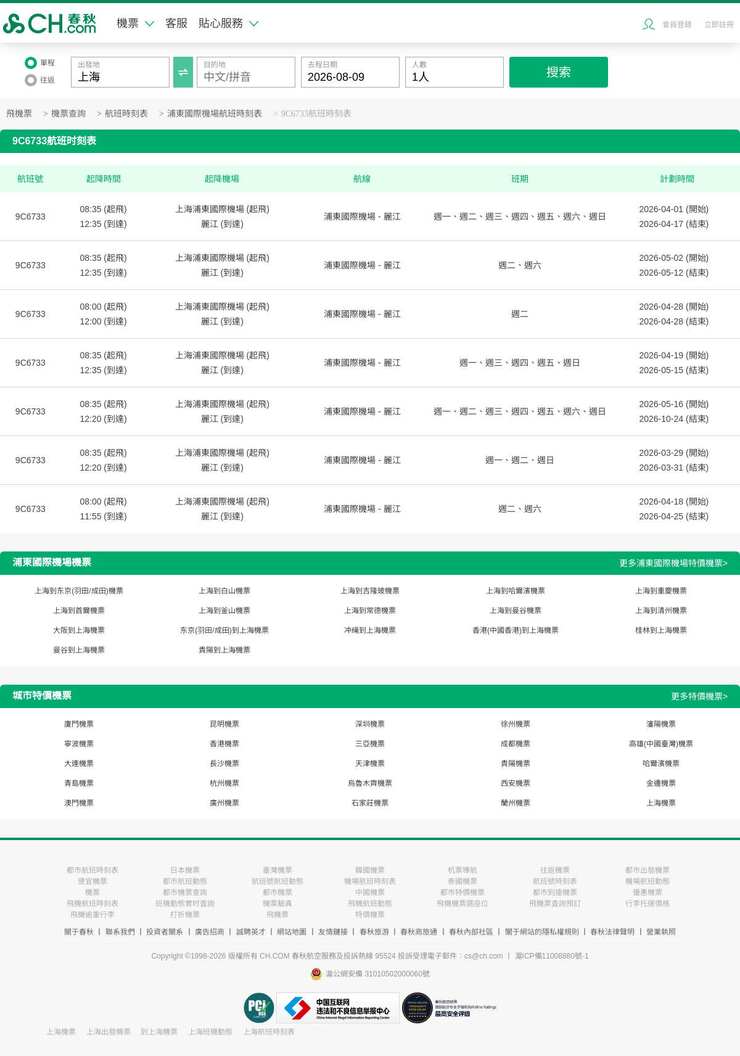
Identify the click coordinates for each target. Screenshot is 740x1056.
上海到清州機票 (661, 610)
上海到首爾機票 (79, 610)
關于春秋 (79, 932)
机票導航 (462, 870)
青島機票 (79, 783)
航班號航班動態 (277, 881)
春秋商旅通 (418, 932)
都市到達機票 (555, 892)
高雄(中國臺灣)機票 (661, 744)
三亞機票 (370, 744)
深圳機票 (370, 724)
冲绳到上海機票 (370, 630)
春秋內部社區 (471, 932)
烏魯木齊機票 (370, 783)
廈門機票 (79, 724)
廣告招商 (209, 932)
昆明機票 (224, 724)
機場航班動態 (647, 881)
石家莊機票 (370, 803)
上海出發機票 (108, 1032)
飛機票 (19, 113)
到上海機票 (159, 1032)
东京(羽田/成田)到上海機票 (224, 630)
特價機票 (370, 914)
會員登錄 (677, 24)
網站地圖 (291, 932)
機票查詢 (68, 113)
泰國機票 (462, 881)
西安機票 (515, 783)
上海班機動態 (210, 1032)
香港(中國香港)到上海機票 (515, 630)
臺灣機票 (277, 870)
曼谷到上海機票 (79, 650)
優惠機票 (647, 892)
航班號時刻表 (555, 881)
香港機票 (224, 744)
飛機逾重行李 (92, 914)
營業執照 (661, 932)
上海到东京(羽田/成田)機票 (79, 591)
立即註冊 (719, 24)
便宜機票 (92, 881)
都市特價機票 (462, 892)
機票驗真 (277, 903)
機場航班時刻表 (370, 881)
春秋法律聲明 (612, 932)
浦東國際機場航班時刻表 (214, 113)
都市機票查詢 (185, 892)
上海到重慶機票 (661, 591)
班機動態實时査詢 (185, 903)
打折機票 (185, 914)
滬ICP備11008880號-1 (552, 956)
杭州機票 (224, 783)
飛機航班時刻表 (92, 903)
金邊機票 (661, 783)
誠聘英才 (251, 932)
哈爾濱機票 (661, 763)
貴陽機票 (515, 763)
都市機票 (277, 892)
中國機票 (370, 892)
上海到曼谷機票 (515, 610)
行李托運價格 (647, 903)
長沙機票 (224, 763)
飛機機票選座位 (462, 903)
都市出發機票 (647, 870)
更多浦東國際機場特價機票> (673, 563)
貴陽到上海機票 (224, 650)
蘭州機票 (515, 803)
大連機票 (79, 763)
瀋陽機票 (661, 724)
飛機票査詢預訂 (555, 903)
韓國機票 (370, 870)
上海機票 (661, 803)
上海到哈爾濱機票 (515, 591)
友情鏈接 (333, 932)
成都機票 (515, 744)
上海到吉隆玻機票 (370, 591)
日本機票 (185, 870)
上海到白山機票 (224, 591)
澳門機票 (79, 803)
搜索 (558, 72)
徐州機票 (515, 724)
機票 (135, 23)
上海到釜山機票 (224, 610)
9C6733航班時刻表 (316, 113)
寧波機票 (79, 744)
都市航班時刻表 (92, 870)
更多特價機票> (699, 696)
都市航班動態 (185, 881)
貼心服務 (228, 23)
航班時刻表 (126, 113)
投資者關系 (164, 932)
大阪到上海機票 (79, 630)
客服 (176, 23)
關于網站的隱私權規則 (542, 932)
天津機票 (370, 763)
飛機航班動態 (370, 903)
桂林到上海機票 (661, 630)
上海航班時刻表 (269, 1032)
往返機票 (555, 870)
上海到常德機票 (370, 610)
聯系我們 (120, 932)
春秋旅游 (374, 932)
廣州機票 (224, 803)
